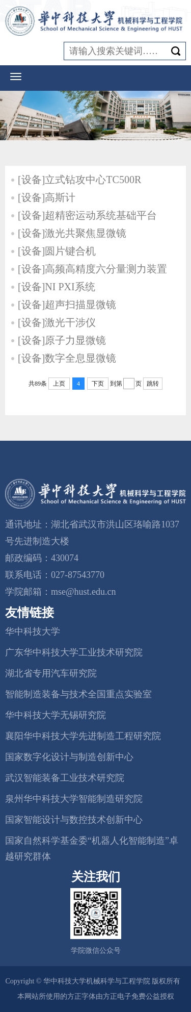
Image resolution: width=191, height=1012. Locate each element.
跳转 (153, 383)
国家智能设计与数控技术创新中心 (74, 820)
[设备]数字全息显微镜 (67, 358)
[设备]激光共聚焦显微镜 (72, 233)
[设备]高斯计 (46, 197)
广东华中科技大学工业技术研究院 (74, 652)
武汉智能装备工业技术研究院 (64, 778)
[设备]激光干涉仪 (57, 322)
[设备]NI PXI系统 (56, 286)
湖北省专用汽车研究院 (51, 673)
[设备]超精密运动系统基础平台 (87, 215)
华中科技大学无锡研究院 (55, 715)
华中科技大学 (32, 631)
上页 (59, 383)
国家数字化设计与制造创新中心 (69, 757)
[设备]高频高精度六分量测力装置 (92, 268)
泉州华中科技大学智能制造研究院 (74, 799)
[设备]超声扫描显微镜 (67, 304)
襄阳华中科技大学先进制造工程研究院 (83, 736)
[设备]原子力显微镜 (62, 340)
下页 (98, 383)
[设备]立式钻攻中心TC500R (79, 179)
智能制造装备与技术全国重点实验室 (78, 694)
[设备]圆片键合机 (57, 251)
